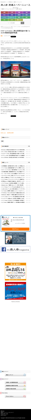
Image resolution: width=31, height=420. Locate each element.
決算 (27, 12)
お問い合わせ (3, 415)
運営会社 (2, 411)
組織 (4, 12)
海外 (27, 17)
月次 (4, 19)
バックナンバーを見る (20, 223)
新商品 (19, 14)
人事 (12, 12)
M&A (4, 14)
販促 (27, 14)
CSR (12, 19)
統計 (19, 17)
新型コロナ (19, 19)
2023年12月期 (10, 132)
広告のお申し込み (4, 413)
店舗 (12, 14)
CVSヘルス (3, 132)
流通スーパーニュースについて (7, 412)
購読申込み (15, 229)
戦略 (19, 12)
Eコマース (12, 17)
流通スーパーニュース (5, 26)
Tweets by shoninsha (15, 301)
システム (4, 17)
